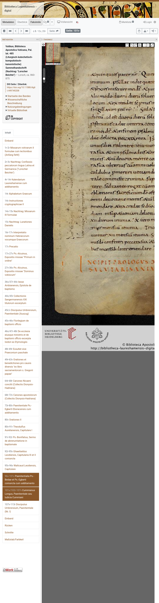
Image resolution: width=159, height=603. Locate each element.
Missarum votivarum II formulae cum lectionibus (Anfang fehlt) (19, 151)
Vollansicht (65, 22)
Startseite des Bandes (19, 96)
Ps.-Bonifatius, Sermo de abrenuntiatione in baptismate (20, 441)
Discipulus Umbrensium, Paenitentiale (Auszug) (21, 312)
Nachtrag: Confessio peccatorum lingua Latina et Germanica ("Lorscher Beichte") (19, 167)
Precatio (11, 246)
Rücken (9, 525)
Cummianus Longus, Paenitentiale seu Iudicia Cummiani (20, 494)
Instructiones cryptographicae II (14, 202)
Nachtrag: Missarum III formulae (20, 213)
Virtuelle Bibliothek (17, 110)
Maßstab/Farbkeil (14, 539)
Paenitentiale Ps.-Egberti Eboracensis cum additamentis (18, 409)
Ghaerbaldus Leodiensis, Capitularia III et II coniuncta (20, 455)
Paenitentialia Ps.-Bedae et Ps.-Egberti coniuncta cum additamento (20, 480)
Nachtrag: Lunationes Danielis (18, 223)
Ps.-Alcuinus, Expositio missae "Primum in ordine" (20, 257)
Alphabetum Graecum (18, 193)
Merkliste (126, 22)
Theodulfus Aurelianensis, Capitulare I (18, 428)
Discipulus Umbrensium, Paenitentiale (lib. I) (19, 508)
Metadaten (8, 22)
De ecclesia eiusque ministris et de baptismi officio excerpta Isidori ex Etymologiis (18, 336)
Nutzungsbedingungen (19, 106)
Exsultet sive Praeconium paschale (16, 351)
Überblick (22, 22)
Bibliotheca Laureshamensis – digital (20, 8)
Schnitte (9, 532)
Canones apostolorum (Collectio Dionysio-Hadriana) (21, 397)
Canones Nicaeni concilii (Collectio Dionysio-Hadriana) (19, 384)
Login (147, 22)
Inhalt (8, 132)
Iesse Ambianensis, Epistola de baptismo (18, 285)
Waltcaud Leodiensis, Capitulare (20, 467)
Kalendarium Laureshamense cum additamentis (16, 183)
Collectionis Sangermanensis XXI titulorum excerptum (16, 300)
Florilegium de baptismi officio (17, 322)
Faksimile (36, 22)
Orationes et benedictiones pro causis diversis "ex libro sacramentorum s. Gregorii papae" (19, 366)
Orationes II (13, 419)
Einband (9, 140)
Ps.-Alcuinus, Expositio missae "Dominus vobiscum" (19, 271)
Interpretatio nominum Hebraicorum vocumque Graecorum (17, 236)
